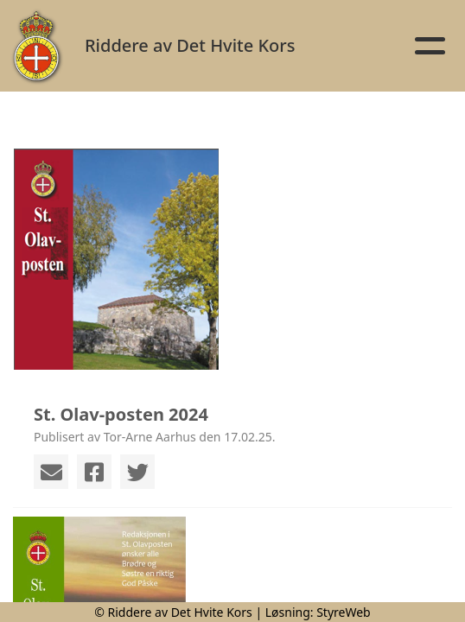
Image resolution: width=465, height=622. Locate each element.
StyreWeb (343, 612)
